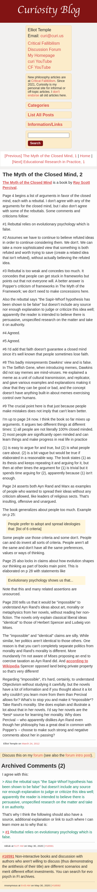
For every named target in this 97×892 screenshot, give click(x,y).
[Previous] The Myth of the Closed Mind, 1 (41, 156)
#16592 (56, 885)
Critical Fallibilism (44, 43)
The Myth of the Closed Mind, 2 (43, 174)
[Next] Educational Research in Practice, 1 (48, 161)
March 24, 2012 (31, 743)
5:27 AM (19, 845)
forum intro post (78, 755)
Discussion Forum (44, 49)
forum (38, 755)
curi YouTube (40, 61)
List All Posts (41, 115)
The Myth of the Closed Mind (27, 182)
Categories (38, 105)
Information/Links (45, 124)
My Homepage (41, 55)
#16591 (49, 845)
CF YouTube (39, 67)
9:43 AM (26, 885)
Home (85, 156)
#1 (7, 832)
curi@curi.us (51, 36)
